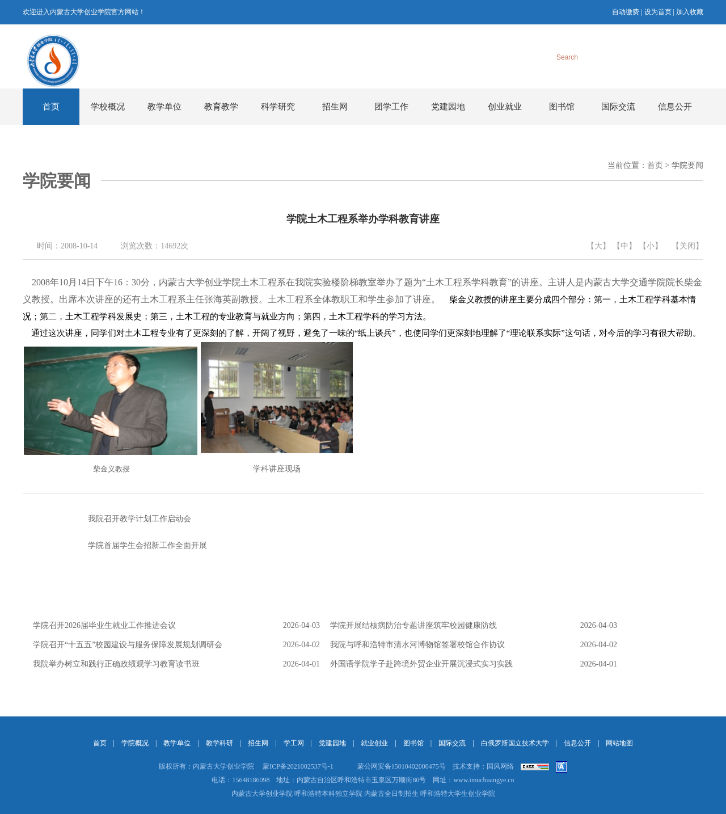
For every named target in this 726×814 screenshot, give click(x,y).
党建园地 (448, 106)
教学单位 (164, 106)
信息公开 (675, 106)
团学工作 (391, 106)
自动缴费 (625, 12)
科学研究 (278, 106)
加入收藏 (689, 12)
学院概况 (135, 743)
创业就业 (505, 106)
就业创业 (374, 743)
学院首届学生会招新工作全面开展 (115, 545)
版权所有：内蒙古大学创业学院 (206, 766)
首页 (51, 106)
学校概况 (108, 106)
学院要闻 (687, 165)
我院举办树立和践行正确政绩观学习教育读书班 (116, 664)
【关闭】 (687, 246)
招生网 (335, 106)
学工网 (294, 743)
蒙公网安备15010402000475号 (401, 766)
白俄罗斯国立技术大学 (515, 743)
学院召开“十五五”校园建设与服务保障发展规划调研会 (127, 644)
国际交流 (618, 106)
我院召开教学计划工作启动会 (107, 519)
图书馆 (562, 106)
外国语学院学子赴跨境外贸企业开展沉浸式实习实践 (421, 664)
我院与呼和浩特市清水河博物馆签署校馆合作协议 (417, 644)
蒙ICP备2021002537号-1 (298, 766)
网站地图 (619, 743)
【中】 (624, 246)
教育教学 (221, 106)
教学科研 (219, 743)
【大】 (598, 246)
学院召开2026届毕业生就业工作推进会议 (104, 625)
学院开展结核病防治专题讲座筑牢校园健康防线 (413, 625)
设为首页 (658, 12)
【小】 (650, 246)
